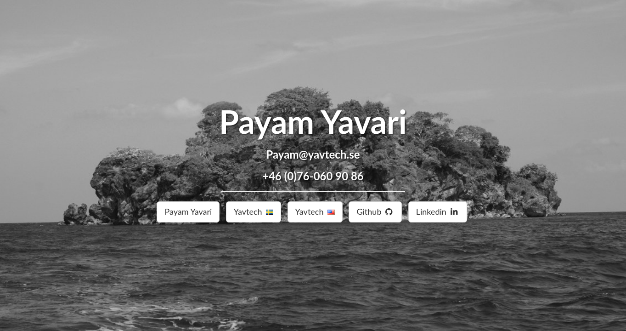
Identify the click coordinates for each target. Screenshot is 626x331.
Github (375, 211)
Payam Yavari (313, 121)
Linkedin (437, 211)
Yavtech (253, 211)
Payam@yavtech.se (313, 154)
